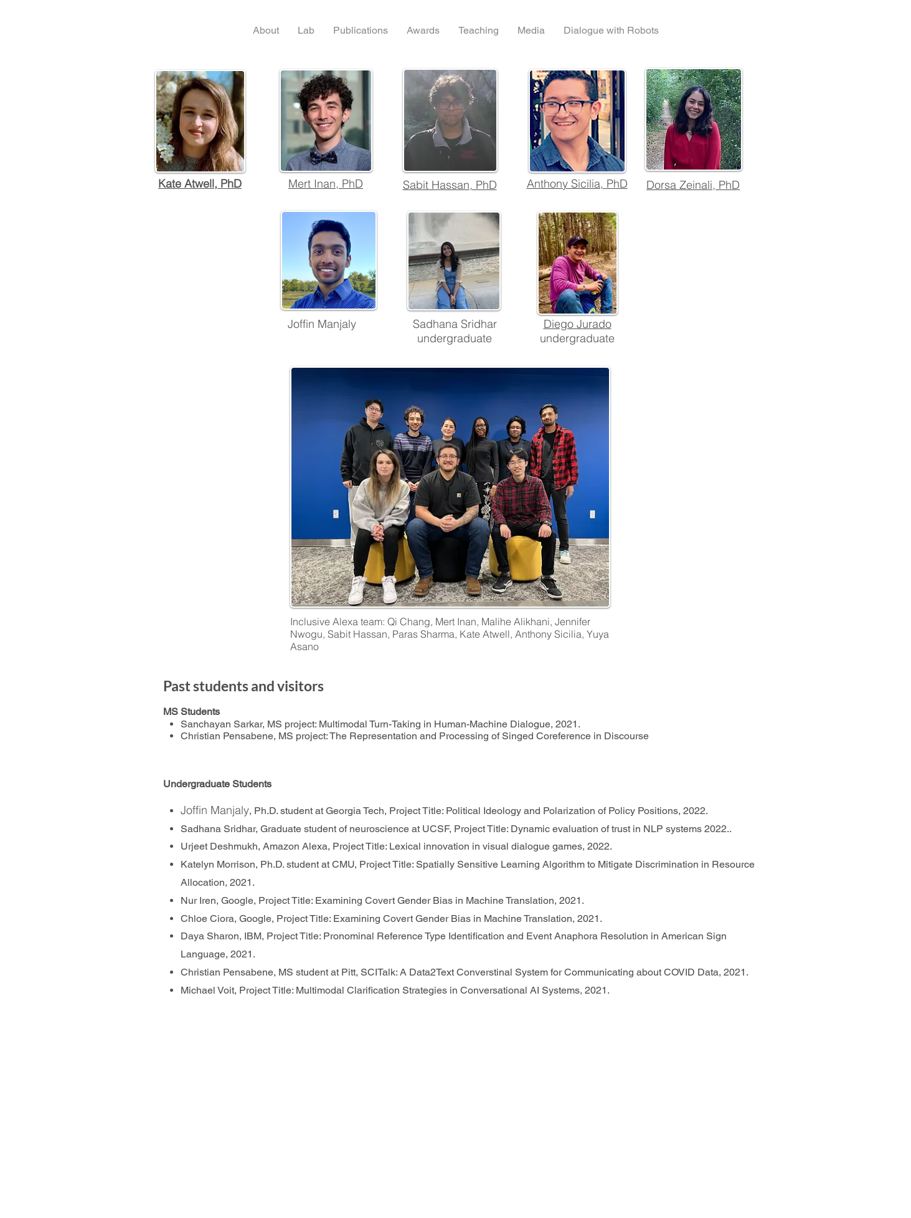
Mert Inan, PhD (325, 183)
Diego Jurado (577, 324)
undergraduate (577, 338)
